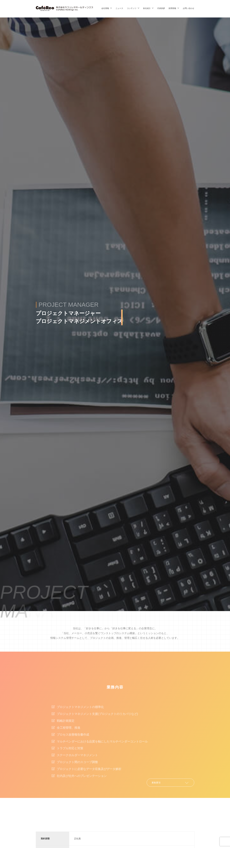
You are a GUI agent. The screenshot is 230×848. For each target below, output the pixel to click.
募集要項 (156, 782)
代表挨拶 (161, 8)
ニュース (119, 8)
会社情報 (105, 8)
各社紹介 (147, 8)
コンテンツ (131, 8)
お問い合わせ (188, 8)
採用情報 (172, 8)
